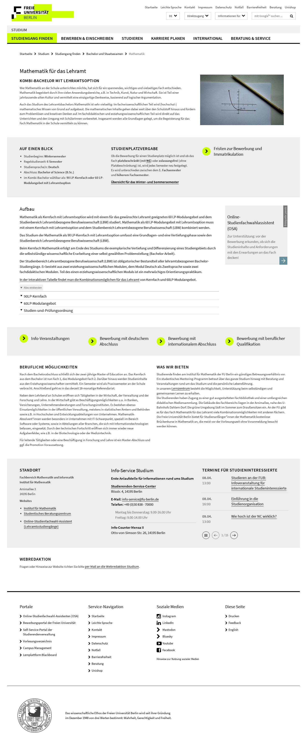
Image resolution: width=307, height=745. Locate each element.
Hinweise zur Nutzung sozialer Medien (178, 659)
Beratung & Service (251, 38)
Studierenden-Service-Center (133, 486)
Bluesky (167, 636)
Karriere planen (168, 38)
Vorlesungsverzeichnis (37, 641)
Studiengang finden (32, 38)
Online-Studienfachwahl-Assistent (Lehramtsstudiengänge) (62, 521)
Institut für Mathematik (39, 508)
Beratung (276, 7)
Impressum (205, 7)
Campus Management (37, 648)
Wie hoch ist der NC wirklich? (254, 516)
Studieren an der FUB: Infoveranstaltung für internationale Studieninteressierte (259, 483)
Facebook (168, 650)
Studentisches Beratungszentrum (45, 514)
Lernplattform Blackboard (40, 655)
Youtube (167, 643)
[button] (173, 16)
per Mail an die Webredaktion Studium (109, 566)
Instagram (169, 616)
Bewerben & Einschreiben (87, 38)
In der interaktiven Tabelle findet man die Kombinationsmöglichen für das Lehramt (79, 279)
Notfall (239, 7)
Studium (19, 29)
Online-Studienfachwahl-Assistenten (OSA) (51, 616)
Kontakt (189, 7)
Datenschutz (223, 7)
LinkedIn (168, 623)
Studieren (132, 38)
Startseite (151, 7)
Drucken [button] (234, 616)
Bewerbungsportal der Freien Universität (49, 623)
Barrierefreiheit (256, 7)
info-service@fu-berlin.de (140, 499)
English (233, 629)
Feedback (235, 623)
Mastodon (168, 629)
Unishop (290, 7)
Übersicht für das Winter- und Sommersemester (143, 182)
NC (148, 160)
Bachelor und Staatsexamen (104, 54)
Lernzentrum (179, 388)
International (208, 38)
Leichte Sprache (171, 7)
